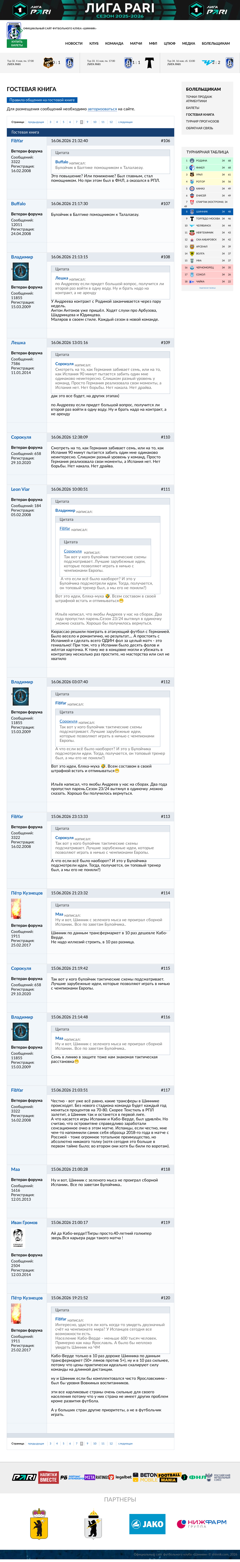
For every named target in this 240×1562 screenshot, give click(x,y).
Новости (32, 46)
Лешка (61, 281)
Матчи (95, 46)
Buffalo (61, 165)
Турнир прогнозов (202, 124)
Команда (73, 46)
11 (103, 124)
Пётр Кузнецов (27, 896)
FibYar (17, 143)
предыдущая (36, 124)
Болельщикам (175, 46)
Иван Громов (24, 1225)
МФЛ (112, 46)
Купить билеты (223, 46)
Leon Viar (20, 492)
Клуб (52, 46)
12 (111, 124)
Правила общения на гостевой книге (42, 103)
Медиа (147, 46)
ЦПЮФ (128, 46)
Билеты (192, 110)
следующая (125, 124)
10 (94, 124)
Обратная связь (199, 131)
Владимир (22, 260)
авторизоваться (102, 112)
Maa (59, 917)
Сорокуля (64, 367)
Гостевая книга (200, 117)
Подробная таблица (207, 291)
